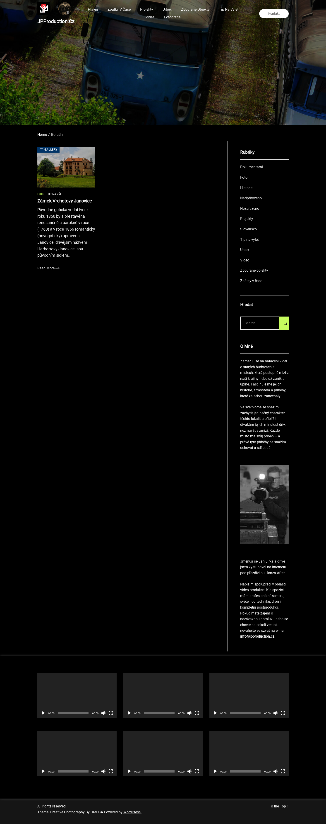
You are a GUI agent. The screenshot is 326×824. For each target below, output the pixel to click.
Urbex (167, 9)
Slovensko (248, 229)
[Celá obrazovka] (110, 713)
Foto (40, 194)
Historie (246, 188)
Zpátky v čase (119, 9)
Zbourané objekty (195, 9)
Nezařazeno (249, 208)
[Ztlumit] (103, 713)
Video (244, 260)
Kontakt (274, 13)
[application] (77, 695)
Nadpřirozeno (251, 198)
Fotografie (172, 17)
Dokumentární (251, 167)
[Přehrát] (43, 713)
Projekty (146, 9)
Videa (150, 17)
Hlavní (93, 9)
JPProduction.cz (55, 21)
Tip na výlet (228, 9)
